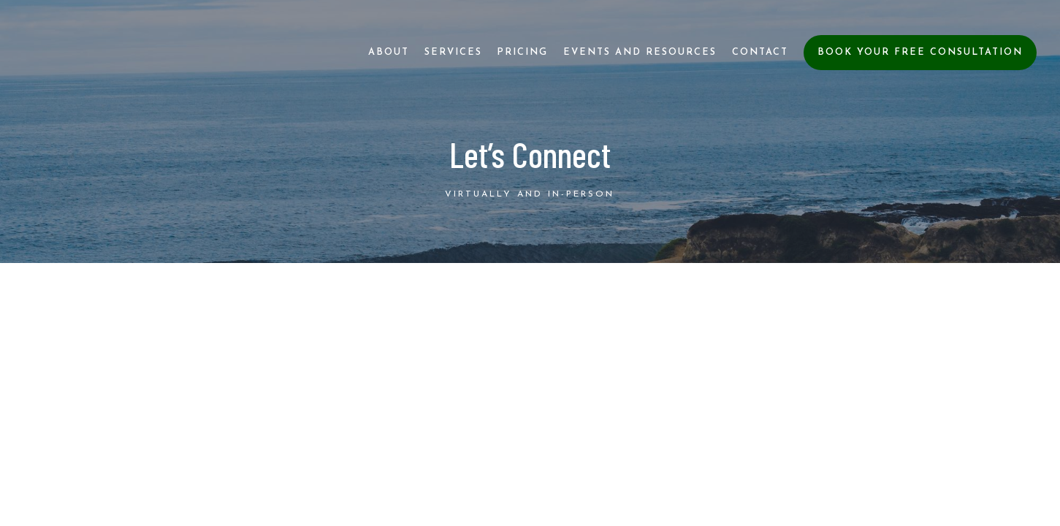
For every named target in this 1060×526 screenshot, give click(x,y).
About (388, 52)
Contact (760, 52)
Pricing (522, 52)
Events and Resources (640, 52)
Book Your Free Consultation (920, 52)
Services (453, 52)
